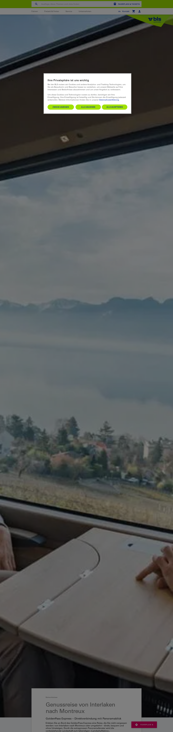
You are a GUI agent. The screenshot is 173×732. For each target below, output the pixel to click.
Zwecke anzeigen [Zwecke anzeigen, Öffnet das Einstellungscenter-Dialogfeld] (61, 107)
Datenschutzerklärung (109, 100)
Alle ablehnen (88, 107)
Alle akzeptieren (115, 107)
